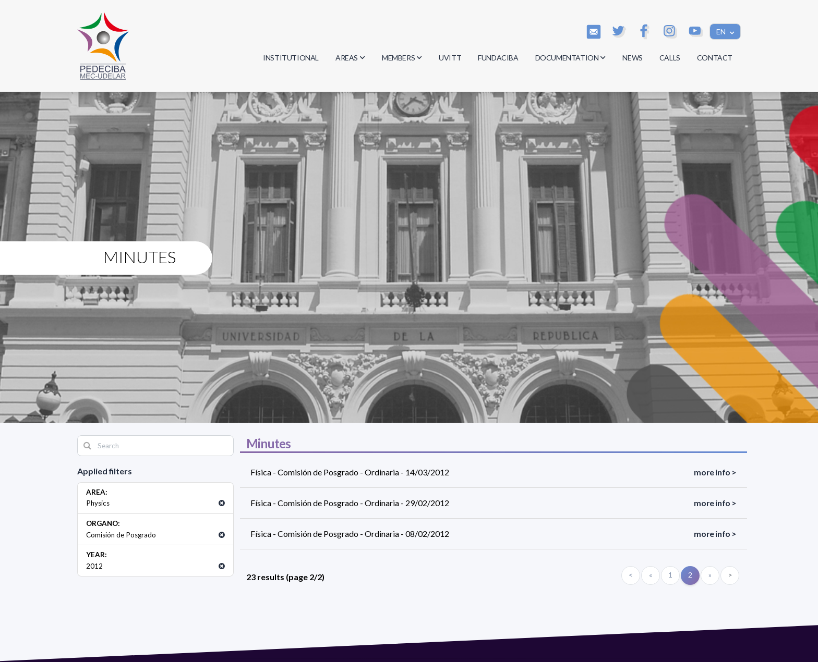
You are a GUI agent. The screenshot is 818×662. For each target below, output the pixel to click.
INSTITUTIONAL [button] (291, 57)
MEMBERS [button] (402, 57)
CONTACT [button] (714, 57)
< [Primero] (631, 574)
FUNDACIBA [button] (498, 57)
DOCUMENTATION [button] (570, 57)
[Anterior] (650, 575)
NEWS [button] (632, 57)
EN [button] (721, 31)
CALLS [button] (669, 57)
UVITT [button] (450, 57)
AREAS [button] (350, 57)
